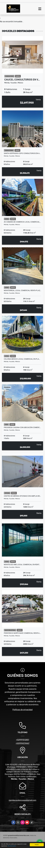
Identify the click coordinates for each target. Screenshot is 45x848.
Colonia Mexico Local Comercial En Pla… (22, 359)
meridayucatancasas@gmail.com (22, 800)
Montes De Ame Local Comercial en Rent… (22, 564)
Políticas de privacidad (22, 709)
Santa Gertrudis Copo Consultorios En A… (22, 153)
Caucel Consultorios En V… (22, 79)
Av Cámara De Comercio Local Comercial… (22, 222)
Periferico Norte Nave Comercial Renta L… (22, 633)
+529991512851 (22, 740)
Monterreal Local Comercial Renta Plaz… (22, 290)
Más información (11, 846)
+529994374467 (22, 743)
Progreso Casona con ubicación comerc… (22, 427)
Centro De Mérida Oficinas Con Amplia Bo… (22, 496)
